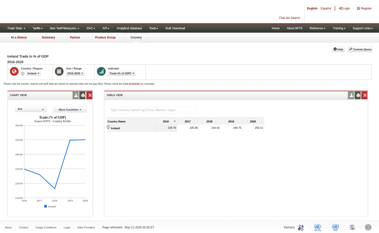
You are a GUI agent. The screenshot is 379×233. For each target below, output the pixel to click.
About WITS (295, 28)
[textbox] (153, 110)
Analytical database (129, 28)
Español (326, 8)
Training (339, 28)
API (105, 28)
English (312, 8)
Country (136, 37)
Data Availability (132, 84)
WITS (48, 12)
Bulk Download (175, 28)
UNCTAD (318, 227)
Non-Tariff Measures (64, 28)
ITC (301, 227)
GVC (91, 28)
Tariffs (38, 28)
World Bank (369, 227)
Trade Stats (16, 28)
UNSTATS (335, 227)
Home (276, 28)
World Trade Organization (352, 227)
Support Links (363, 28)
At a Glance (19, 37)
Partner (75, 37)
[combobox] (30, 109)
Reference (317, 28)
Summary (48, 37)
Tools (153, 28)
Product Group (105, 37)
